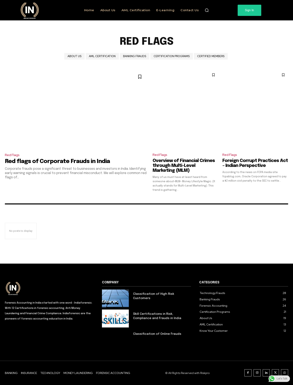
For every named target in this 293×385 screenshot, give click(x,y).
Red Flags (12, 155)
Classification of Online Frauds (157, 334)
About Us (74, 56)
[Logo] (49, 288)
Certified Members (211, 56)
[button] (207, 10)
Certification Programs (171, 56)
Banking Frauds (134, 56)
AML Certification (102, 56)
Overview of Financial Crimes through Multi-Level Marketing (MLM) (184, 166)
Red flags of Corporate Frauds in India (57, 161)
